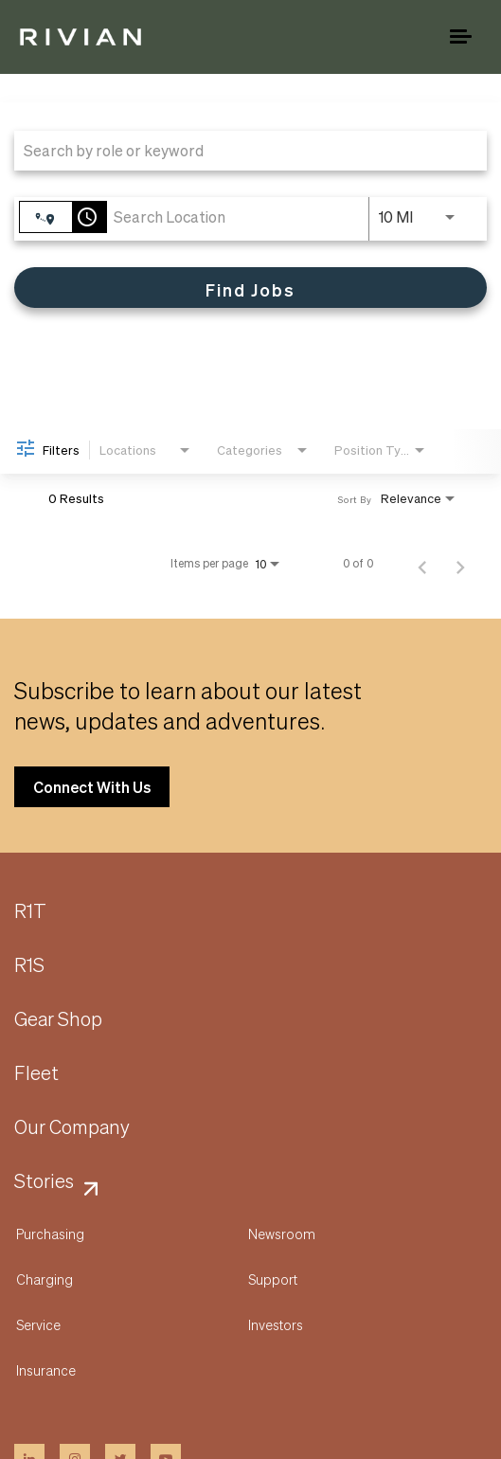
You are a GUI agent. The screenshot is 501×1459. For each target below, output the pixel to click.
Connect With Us (92, 787)
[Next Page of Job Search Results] (460, 564)
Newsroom (281, 1233)
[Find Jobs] (250, 287)
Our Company (72, 1127)
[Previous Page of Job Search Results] (422, 564)
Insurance (46, 1369)
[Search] (250, 287)
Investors (275, 1324)
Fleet (36, 1073)
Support (272, 1279)
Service (38, 1324)
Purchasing (50, 1233)
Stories (44, 1181)
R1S (29, 965)
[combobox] (241, 150)
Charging (44, 1279)
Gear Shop (58, 1019)
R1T (30, 911)
